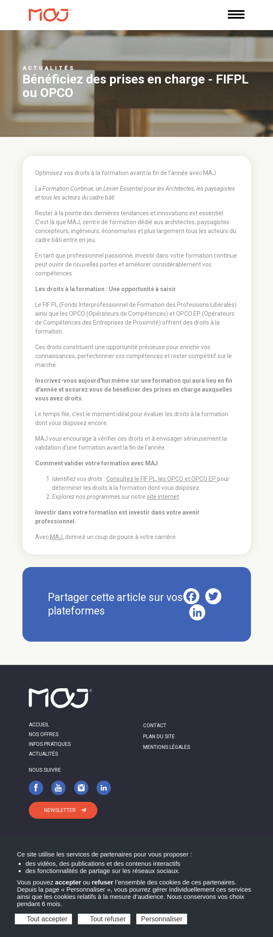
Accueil (39, 725)
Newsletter (60, 810)
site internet (163, 496)
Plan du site (159, 737)
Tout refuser (104, 919)
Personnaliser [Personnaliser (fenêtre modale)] (161, 919)
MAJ (56, 537)
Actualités (43, 754)
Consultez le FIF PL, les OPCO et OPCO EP (161, 478)
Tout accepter (43, 919)
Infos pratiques (50, 744)
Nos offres (43, 734)
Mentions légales (166, 747)
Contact (154, 725)
